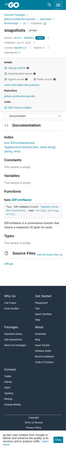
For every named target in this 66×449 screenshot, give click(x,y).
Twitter (7, 376)
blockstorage (11, 23)
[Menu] (33, 115)
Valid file (16, 68)
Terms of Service (33, 422)
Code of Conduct (44, 362)
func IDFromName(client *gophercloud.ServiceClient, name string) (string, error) (29, 147)
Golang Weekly (12, 404)
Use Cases (10, 302)
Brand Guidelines (44, 356)
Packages (11, 327)
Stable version (44, 79)
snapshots (36, 23)
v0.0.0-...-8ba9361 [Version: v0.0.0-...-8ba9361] (19, 37)
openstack (45, 19)
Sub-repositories (13, 339)
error (10, 214)
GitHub (8, 381)
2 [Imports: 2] (39, 47)
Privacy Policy (33, 427)
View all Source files (48, 254)
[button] (5, 68)
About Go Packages (15, 345)
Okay (58, 439)
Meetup (8, 398)
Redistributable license (20, 73)
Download (40, 333)
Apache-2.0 (20, 47)
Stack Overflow (43, 314)
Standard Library (13, 333)
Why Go (10, 296)
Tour (37, 308)
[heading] (15, 5)
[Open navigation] (58, 4)
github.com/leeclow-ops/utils (19, 19)
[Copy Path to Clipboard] (44, 23)
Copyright (33, 417)
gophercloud (50, 207)
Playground (41, 302)
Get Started (43, 296)
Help (37, 319)
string (40, 210)
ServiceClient (15, 210)
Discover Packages (14, 14)
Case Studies (11, 308)
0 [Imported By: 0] (12, 52)
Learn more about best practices (22, 85)
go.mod (18, 68)
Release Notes (43, 350)
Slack (7, 387)
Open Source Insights (17, 107)
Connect (10, 369)
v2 (24, 23)
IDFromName (22, 200)
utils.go (8, 263)
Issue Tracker (42, 345)
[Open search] (49, 4)
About (39, 327)
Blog (37, 339)
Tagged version (16, 79)
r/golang (8, 393)
